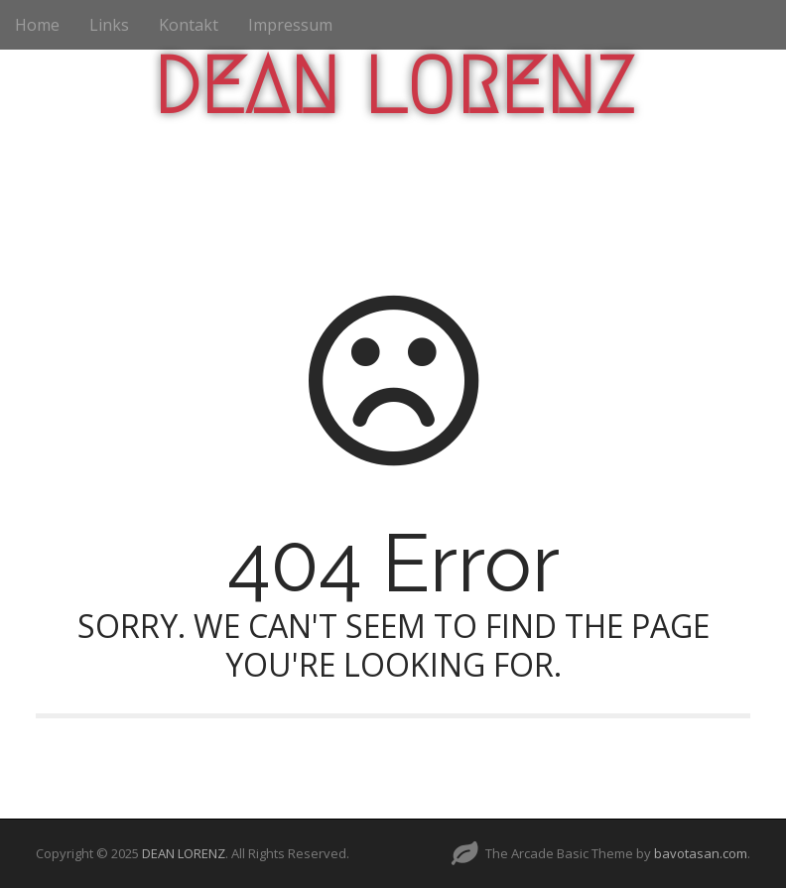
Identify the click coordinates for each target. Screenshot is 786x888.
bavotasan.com (700, 853)
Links (109, 25)
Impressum (290, 25)
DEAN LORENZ (393, 86)
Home (37, 25)
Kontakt (188, 25)
